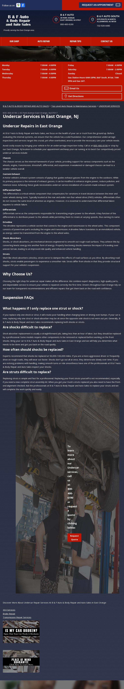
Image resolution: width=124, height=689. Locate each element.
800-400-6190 (66, 24)
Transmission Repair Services (17, 617)
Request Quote (74, 537)
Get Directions (74, 95)
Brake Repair (9, 613)
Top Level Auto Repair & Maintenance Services (73, 106)
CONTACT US (106, 41)
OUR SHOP (14, 41)
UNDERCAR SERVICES (109, 106)
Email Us (71, 88)
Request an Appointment (101, 4)
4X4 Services (9, 609)
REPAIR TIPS (75, 41)
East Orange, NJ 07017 (46, 112)
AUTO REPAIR (44, 41)
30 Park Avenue (27, 112)
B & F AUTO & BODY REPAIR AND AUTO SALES (26, 106)
